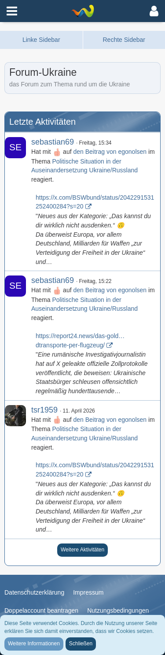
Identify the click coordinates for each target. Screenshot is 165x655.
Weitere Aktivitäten (82, 550)
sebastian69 (52, 142)
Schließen (80, 643)
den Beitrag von (110, 151)
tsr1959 (44, 410)
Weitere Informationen (34, 643)
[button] (11, 11)
